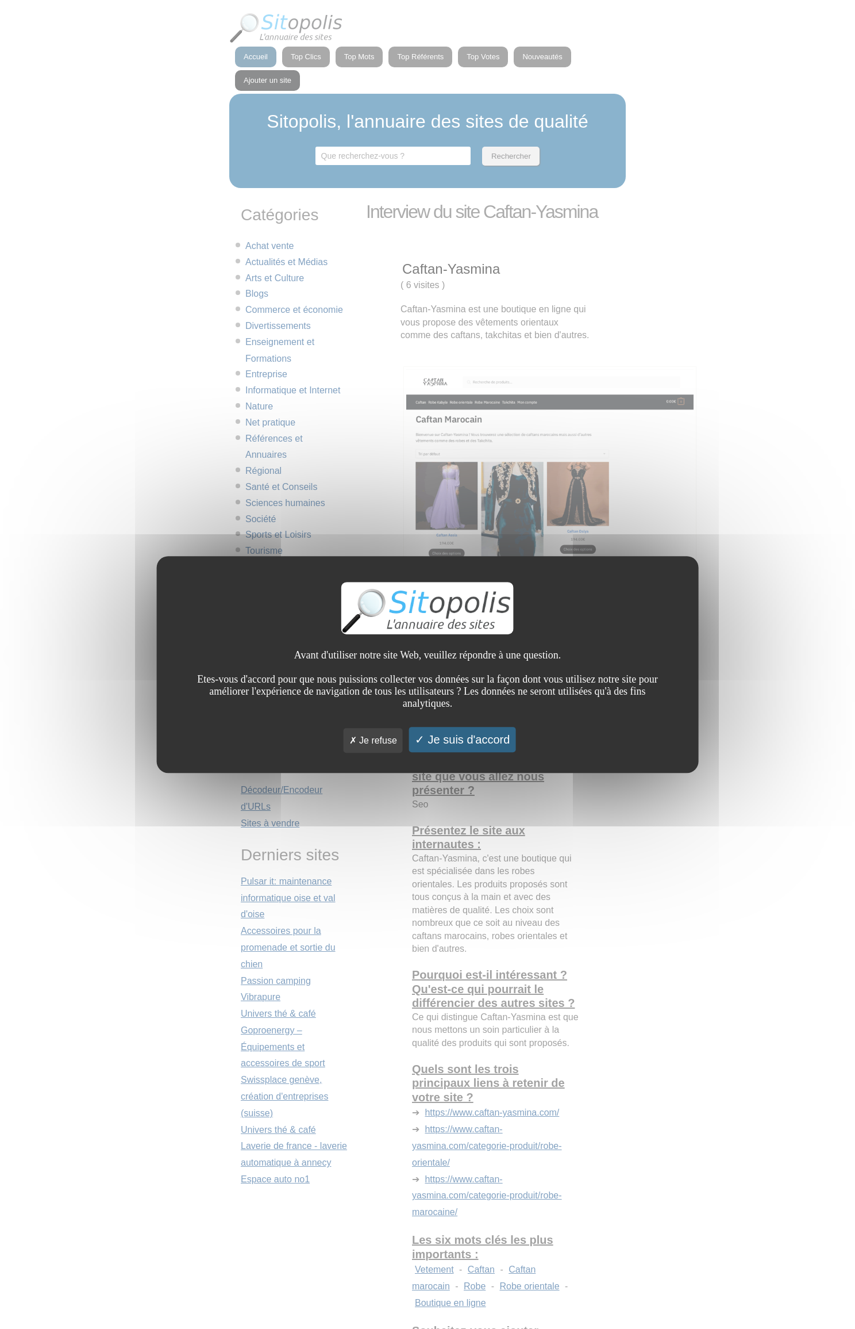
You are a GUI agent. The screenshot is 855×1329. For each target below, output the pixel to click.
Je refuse (373, 740)
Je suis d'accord (462, 739)
